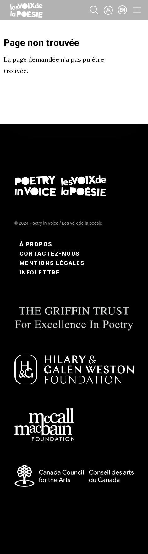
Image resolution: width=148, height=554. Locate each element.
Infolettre (39, 272)
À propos (35, 244)
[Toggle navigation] (137, 10)
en (122, 10)
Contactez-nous (49, 253)
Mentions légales (52, 263)
